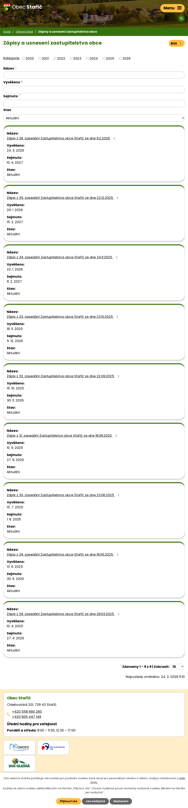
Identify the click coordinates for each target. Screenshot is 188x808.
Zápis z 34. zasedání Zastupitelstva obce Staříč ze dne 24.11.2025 (63, 257)
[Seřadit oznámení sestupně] (16, 68)
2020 (30, 58)
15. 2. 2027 (15, 222)
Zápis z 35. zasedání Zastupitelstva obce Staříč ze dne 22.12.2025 (63, 197)
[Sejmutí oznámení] (94, 103)
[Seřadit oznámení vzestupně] (16, 66)
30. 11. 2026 (15, 400)
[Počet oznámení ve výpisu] (177, 666)
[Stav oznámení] (94, 118)
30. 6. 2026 (15, 578)
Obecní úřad (24, 32)
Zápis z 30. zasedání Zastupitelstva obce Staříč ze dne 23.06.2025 (64, 495)
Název (8, 68)
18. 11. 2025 (15, 328)
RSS (177, 43)
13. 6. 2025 (15, 566)
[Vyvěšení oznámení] (94, 89)
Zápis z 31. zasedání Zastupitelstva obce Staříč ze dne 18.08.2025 (63, 435)
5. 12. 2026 (15, 341)
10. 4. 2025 (15, 626)
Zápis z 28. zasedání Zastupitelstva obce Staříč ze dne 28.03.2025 (64, 614)
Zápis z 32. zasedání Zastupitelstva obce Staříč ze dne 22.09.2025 (64, 376)
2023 (77, 58)
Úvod (6, 32)
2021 (45, 58)
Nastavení (120, 801)
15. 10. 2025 (15, 388)
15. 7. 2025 (15, 507)
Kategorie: (11, 58)
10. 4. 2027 (15, 162)
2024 (94, 58)
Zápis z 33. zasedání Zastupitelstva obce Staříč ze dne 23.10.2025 (63, 316)
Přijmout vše (68, 801)
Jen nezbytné (95, 801)
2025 (110, 58)
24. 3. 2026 (15, 150)
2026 (126, 58)
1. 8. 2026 (14, 519)
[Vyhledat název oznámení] (94, 75)
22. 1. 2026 (15, 269)
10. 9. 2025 (15, 447)
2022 (61, 58)
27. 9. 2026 (15, 459)
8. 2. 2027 (14, 281)
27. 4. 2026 (15, 638)
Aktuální (13, 174)
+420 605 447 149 (26, 716)
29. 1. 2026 (15, 210)
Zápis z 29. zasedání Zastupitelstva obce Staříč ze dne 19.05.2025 (63, 554)
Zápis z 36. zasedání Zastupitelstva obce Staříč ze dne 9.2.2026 (62, 138)
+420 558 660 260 (27, 711)
